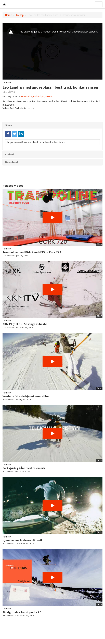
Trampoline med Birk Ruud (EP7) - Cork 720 (32, 252)
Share (8, 125)
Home (8, 15)
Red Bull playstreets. (43, 96)
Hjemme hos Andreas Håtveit (22, 540)
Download (11, 162)
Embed (9, 154)
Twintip (20, 15)
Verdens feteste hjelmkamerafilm (26, 396)
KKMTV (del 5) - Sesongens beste (25, 324)
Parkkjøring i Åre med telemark (24, 468)
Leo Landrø (26, 96)
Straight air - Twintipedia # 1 (22, 612)
